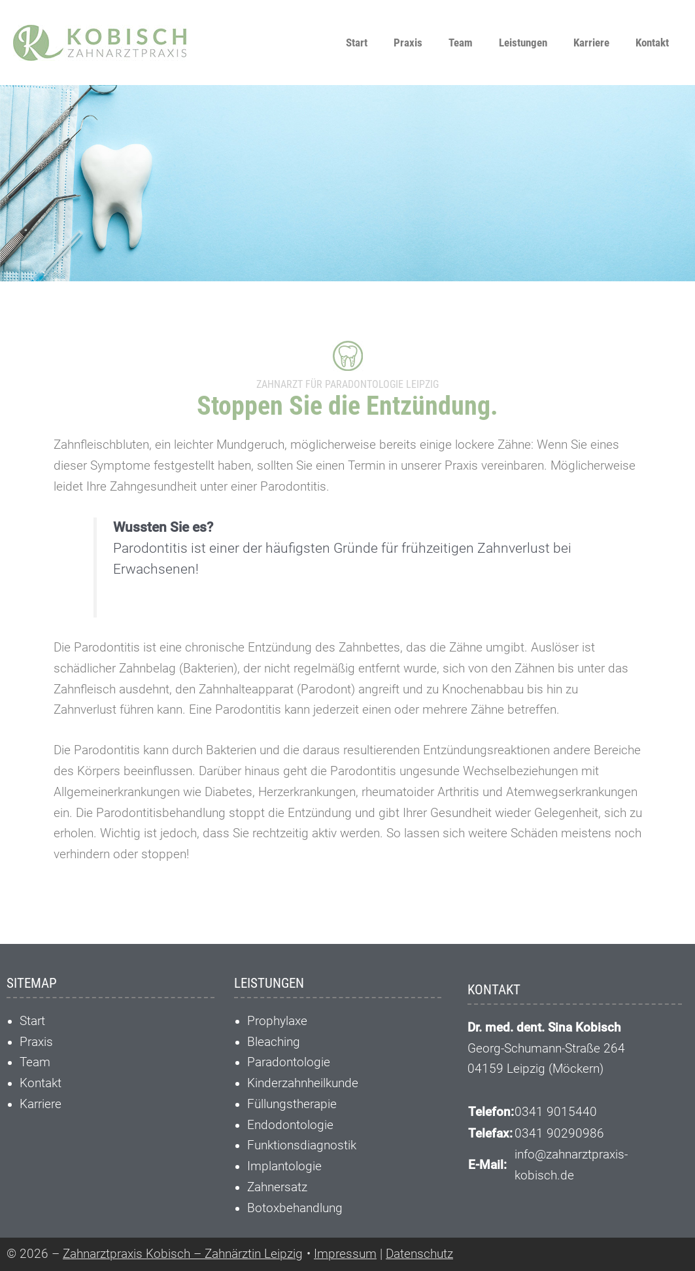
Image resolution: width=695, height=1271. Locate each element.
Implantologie (284, 1166)
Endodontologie (290, 1125)
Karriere (591, 42)
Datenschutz (419, 1254)
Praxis (408, 42)
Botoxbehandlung (295, 1208)
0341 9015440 (556, 1112)
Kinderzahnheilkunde (302, 1083)
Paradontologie (288, 1062)
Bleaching (273, 1042)
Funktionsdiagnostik (301, 1145)
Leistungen (523, 42)
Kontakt (652, 42)
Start (356, 42)
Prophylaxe (277, 1021)
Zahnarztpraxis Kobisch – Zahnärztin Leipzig (183, 1254)
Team (461, 42)
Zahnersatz (277, 1187)
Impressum (345, 1254)
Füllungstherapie (292, 1104)
